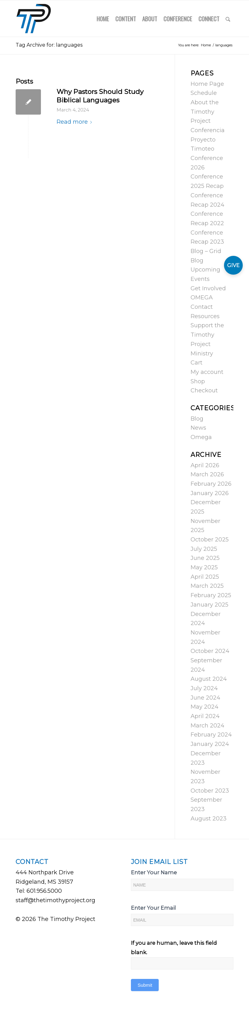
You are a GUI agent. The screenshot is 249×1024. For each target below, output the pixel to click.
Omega (201, 437)
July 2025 (204, 549)
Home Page (207, 83)
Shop (198, 381)
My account (207, 372)
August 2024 (209, 678)
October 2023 (210, 790)
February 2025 (211, 595)
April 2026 (205, 465)
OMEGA (202, 297)
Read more (75, 121)
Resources (205, 316)
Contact (202, 306)
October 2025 (210, 539)
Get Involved (208, 288)
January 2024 (210, 744)
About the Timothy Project (205, 111)
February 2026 (211, 483)
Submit (144, 985)
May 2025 (204, 567)
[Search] (227, 18)
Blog (197, 260)
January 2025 (209, 604)
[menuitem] (102, 18)
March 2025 (207, 585)
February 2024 (211, 734)
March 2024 (207, 725)
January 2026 (210, 493)
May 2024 (204, 706)
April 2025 (205, 576)
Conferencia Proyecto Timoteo (208, 139)
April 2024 (205, 716)
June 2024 (205, 697)
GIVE (233, 265)
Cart (196, 362)
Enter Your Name (154, 872)
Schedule (204, 93)
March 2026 (207, 474)
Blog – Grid (206, 251)
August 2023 (209, 818)
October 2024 (210, 651)
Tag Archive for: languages (49, 45)
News (198, 427)
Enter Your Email (153, 908)
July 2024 (204, 688)
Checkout (204, 390)
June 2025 (205, 558)
